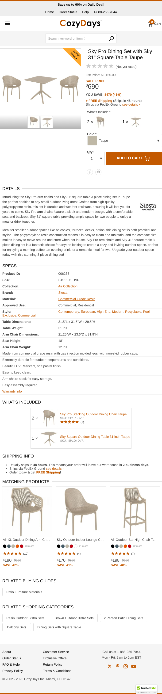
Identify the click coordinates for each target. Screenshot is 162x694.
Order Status (68, 12)
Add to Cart (134, 158)
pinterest (117, 666)
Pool (146, 311)
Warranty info (12, 391)
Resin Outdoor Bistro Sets (25, 618)
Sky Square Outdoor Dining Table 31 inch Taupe (95, 437)
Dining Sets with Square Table (59, 627)
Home (49, 12)
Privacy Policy (12, 671)
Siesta (62, 292)
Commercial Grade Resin (76, 299)
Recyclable (133, 311)
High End (103, 311)
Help (85, 12)
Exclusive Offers (55, 658)
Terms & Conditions (57, 671)
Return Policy (52, 664)
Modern (117, 311)
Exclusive (9, 315)
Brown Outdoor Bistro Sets (74, 618)
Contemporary (68, 311)
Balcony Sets (16, 627)
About (6, 652)
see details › (131, 104)
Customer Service (56, 652)
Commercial (27, 315)
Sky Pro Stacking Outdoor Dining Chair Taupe (93, 414)
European (88, 311)
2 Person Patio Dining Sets (123, 618)
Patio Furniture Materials (24, 592)
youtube (133, 666)
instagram (125, 666)
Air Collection (67, 286)
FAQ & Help (11, 664)
